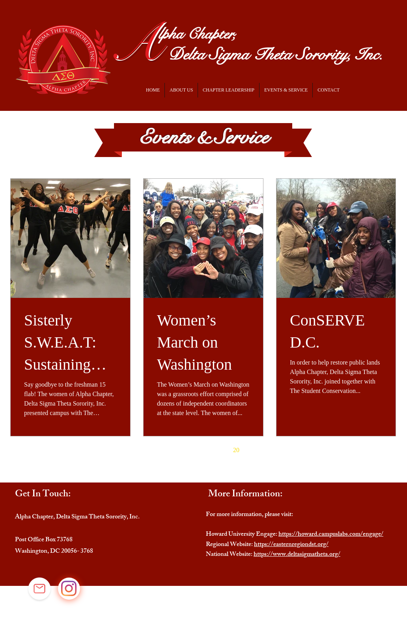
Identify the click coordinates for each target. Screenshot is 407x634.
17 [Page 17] (186, 450)
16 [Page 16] (170, 450)
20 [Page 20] (236, 450)
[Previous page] (153, 450)
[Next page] (253, 450)
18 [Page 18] (203, 450)
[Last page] (269, 450)
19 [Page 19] (220, 450)
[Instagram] (69, 588)
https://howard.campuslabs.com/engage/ (330, 534)
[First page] (137, 450)
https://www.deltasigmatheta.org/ (297, 555)
